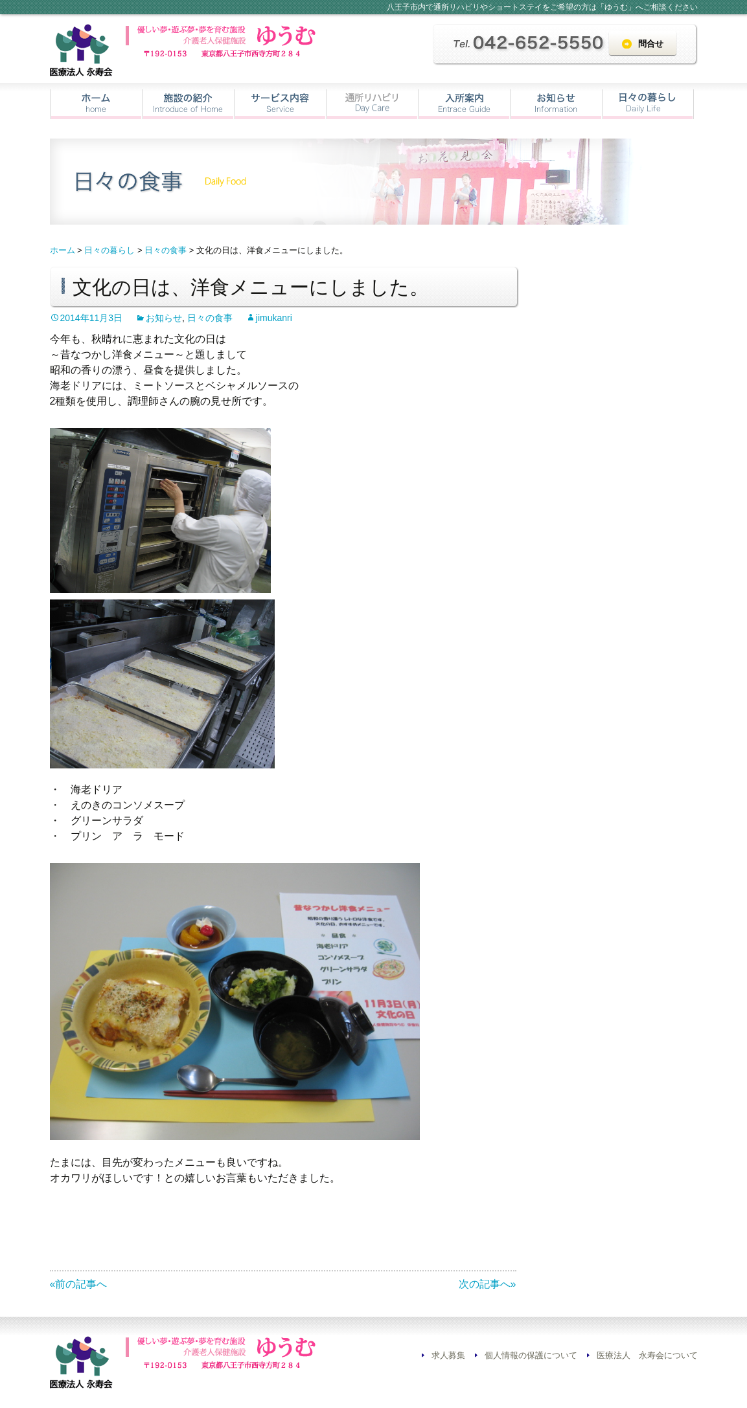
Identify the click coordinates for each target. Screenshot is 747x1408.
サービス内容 (280, 104)
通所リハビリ (372, 104)
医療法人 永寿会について (647, 1355)
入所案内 (464, 104)
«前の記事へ (79, 1284)
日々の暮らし (648, 104)
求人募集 (448, 1355)
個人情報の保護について (531, 1355)
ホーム (96, 104)
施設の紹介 (188, 104)
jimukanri (274, 318)
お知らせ (556, 104)
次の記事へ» (487, 1284)
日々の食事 (210, 318)
